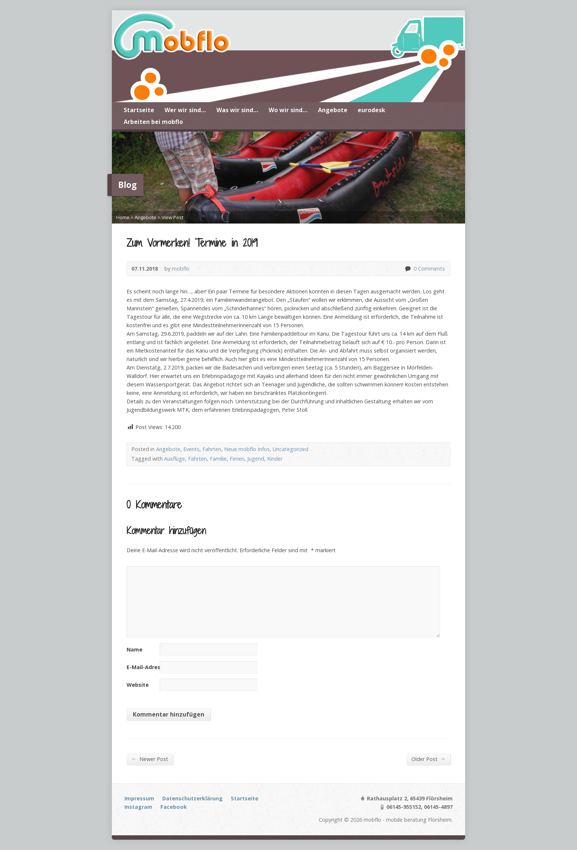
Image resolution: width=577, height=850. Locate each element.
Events (191, 449)
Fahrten (211, 449)
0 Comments (407, 268)
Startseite (139, 110)
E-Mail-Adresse (147, 667)
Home (123, 217)
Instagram (138, 806)
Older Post (428, 758)
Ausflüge (174, 458)
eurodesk (371, 110)
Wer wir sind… (185, 110)
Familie (218, 458)
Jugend (255, 458)
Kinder (275, 458)
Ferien (237, 458)
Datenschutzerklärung (192, 798)
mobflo (181, 268)
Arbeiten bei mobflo (153, 122)
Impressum (139, 798)
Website (138, 684)
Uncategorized (290, 449)
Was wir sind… (237, 110)
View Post (172, 217)
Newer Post (149, 758)
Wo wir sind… (288, 110)
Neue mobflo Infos (247, 449)
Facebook (173, 806)
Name (134, 649)
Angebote (332, 110)
